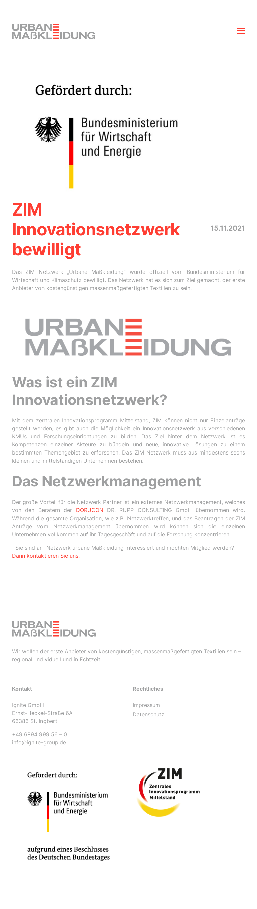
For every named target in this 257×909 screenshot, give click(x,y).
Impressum (146, 705)
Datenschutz (148, 714)
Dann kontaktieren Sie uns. (46, 555)
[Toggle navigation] (241, 31)
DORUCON (89, 510)
